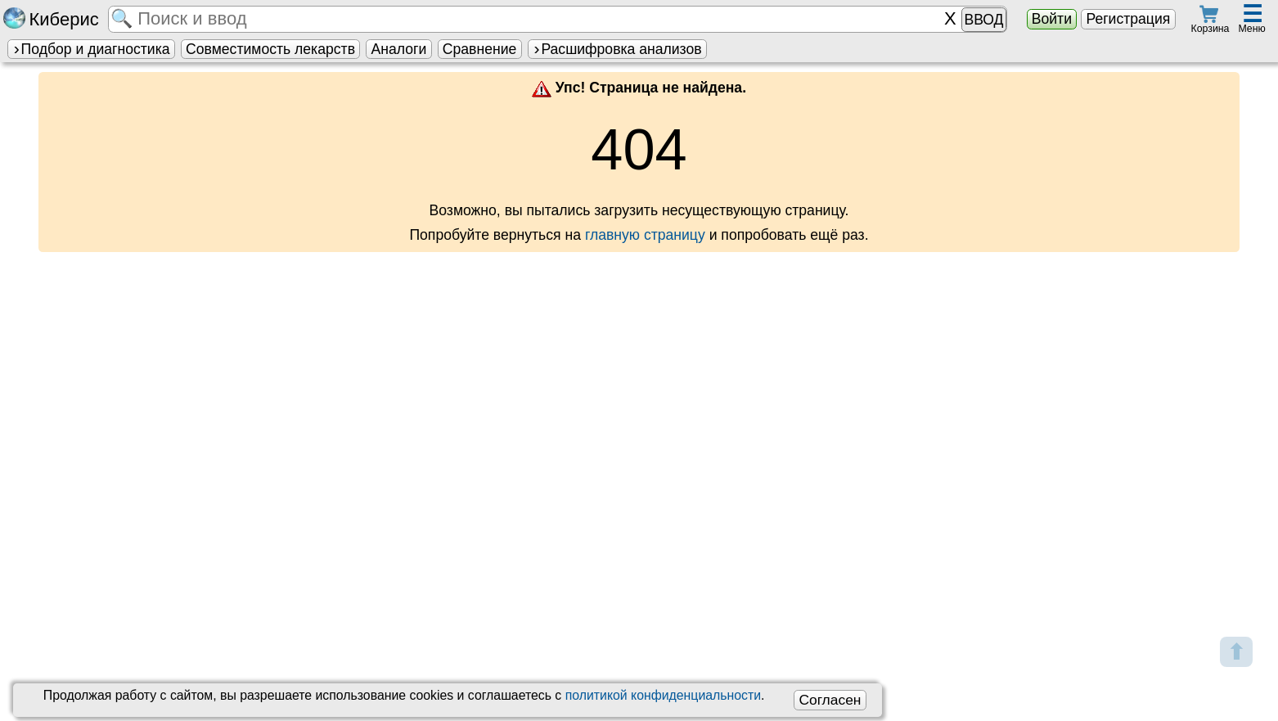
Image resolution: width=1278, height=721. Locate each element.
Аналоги (399, 49)
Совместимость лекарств (270, 49)
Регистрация (1128, 19)
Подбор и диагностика (90, 49)
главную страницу (645, 235)
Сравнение (479, 49)
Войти (1052, 19)
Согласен (830, 700)
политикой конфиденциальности (663, 695)
